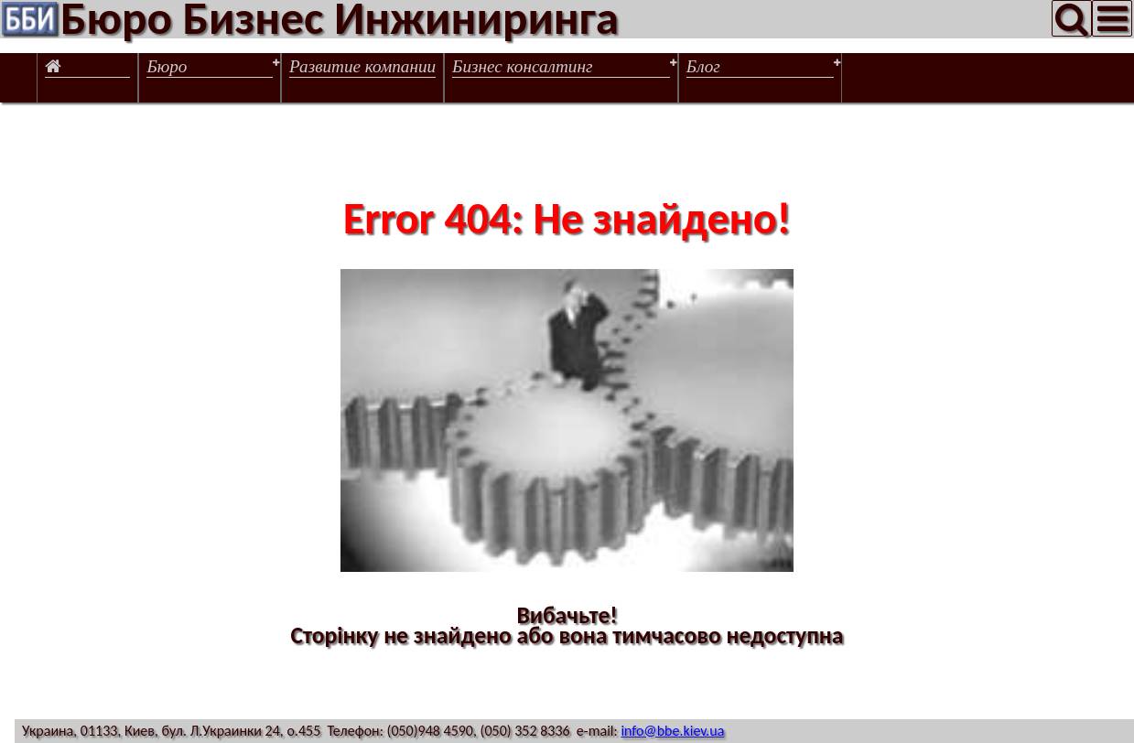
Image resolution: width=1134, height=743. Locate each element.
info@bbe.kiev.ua (672, 730)
